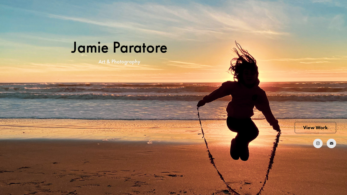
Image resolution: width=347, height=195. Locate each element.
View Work (315, 128)
